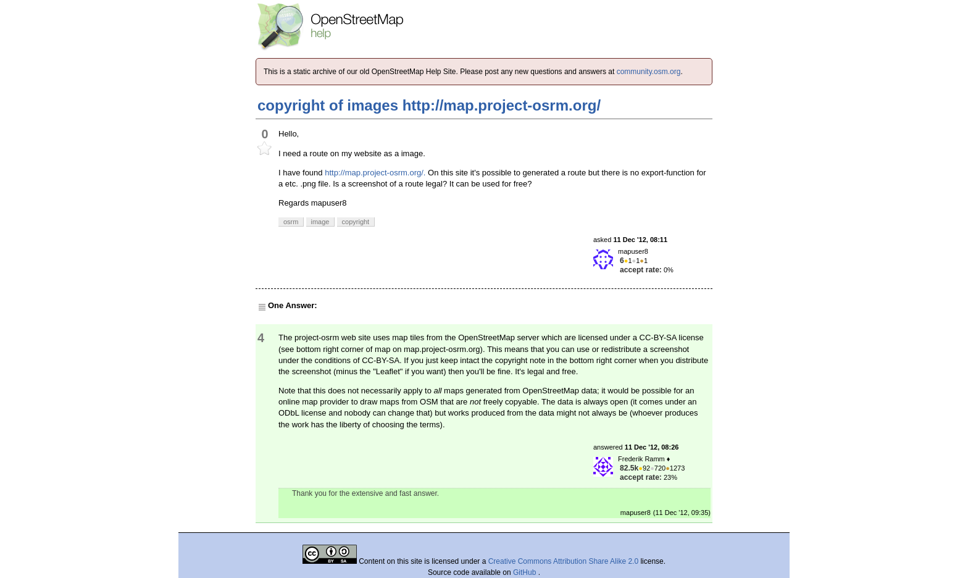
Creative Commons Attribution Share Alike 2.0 (563, 561)
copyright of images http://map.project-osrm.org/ (429, 105)
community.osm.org (649, 71)
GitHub (525, 572)
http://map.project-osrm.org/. (375, 172)
